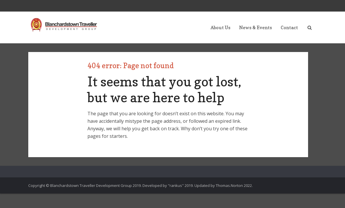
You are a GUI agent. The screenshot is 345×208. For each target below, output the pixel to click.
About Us (220, 27)
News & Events (255, 27)
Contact (289, 27)
